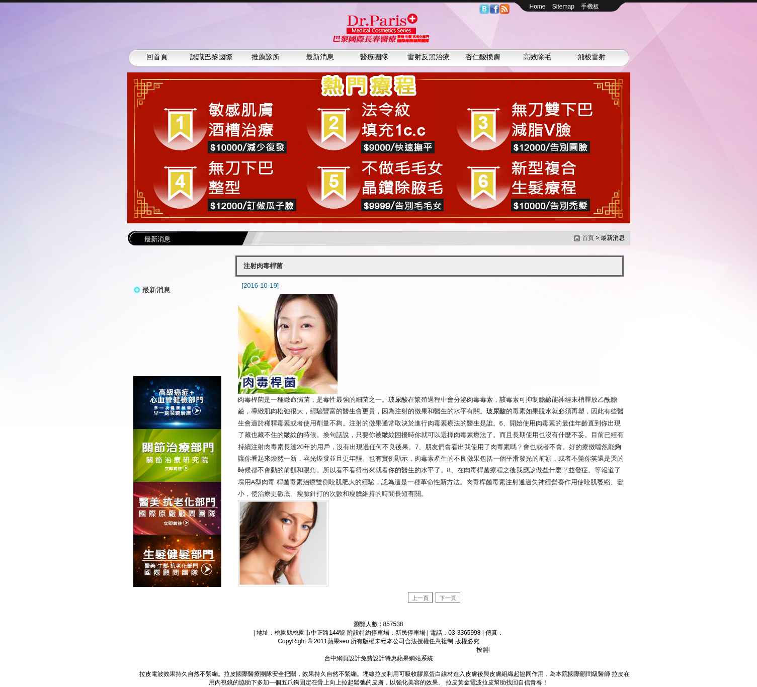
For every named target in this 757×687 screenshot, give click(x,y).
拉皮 (133, 673)
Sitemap (563, 6)
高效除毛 (537, 57)
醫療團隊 (374, 57)
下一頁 (448, 598)
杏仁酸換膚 (482, 57)
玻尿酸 (398, 399)
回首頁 (156, 57)
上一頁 (420, 598)
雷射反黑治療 (428, 57)
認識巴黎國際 (211, 57)
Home (538, 6)
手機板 (590, 6)
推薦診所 (265, 57)
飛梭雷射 (591, 57)
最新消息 (320, 57)
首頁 (588, 237)
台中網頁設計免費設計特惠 (360, 658)
